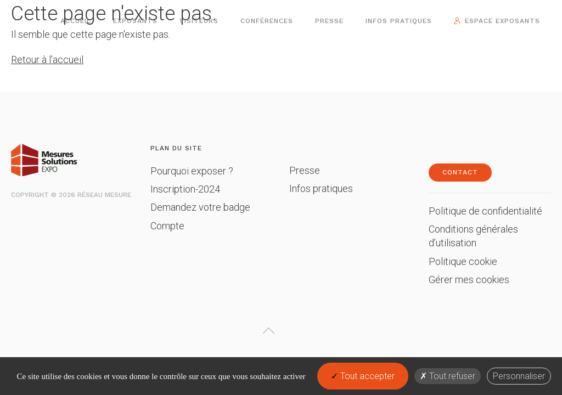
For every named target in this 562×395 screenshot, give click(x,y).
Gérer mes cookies (469, 279)
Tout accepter (363, 376)
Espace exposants (502, 21)
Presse (329, 21)
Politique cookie (463, 261)
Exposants (135, 21)
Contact (460, 172)
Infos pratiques (399, 21)
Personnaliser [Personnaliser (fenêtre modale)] (519, 376)
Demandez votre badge (200, 207)
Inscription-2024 (185, 189)
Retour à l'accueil (47, 59)
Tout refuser (447, 376)
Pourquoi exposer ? (191, 171)
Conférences (266, 21)
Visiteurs (198, 21)
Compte (167, 226)
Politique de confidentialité (485, 211)
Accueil (75, 21)
